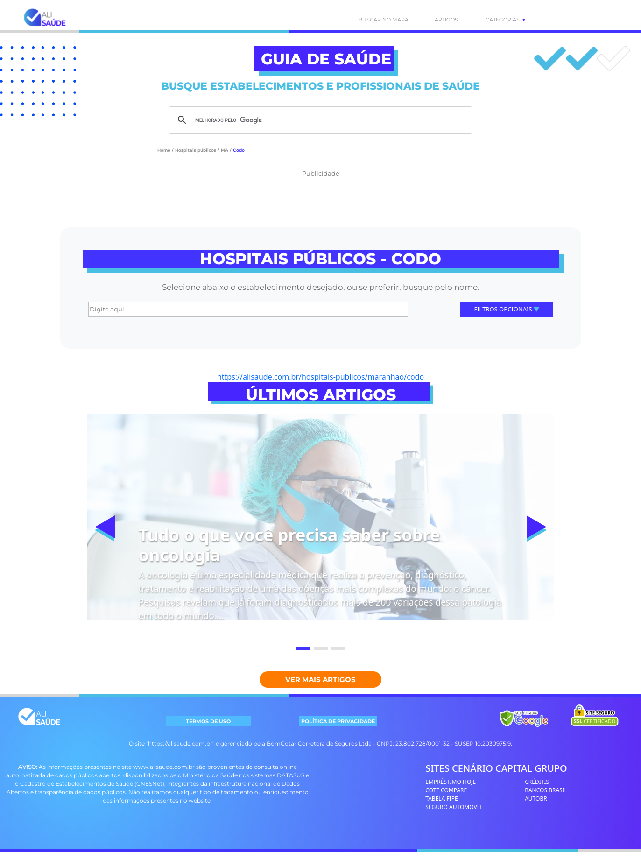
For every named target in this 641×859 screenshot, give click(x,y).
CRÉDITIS (537, 782)
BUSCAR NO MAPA (373, 19)
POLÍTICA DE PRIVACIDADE (338, 721)
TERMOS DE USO (208, 721)
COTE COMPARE (446, 790)
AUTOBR (536, 799)
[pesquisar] (319, 120)
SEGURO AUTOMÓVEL (454, 807)
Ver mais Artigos (320, 679)
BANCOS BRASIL (546, 790)
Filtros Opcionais (506, 309)
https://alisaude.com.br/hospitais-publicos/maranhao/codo (320, 377)
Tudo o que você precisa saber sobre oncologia (289, 544)
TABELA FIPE (441, 799)
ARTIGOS (446, 19)
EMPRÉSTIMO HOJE (450, 782)
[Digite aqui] (248, 309)
